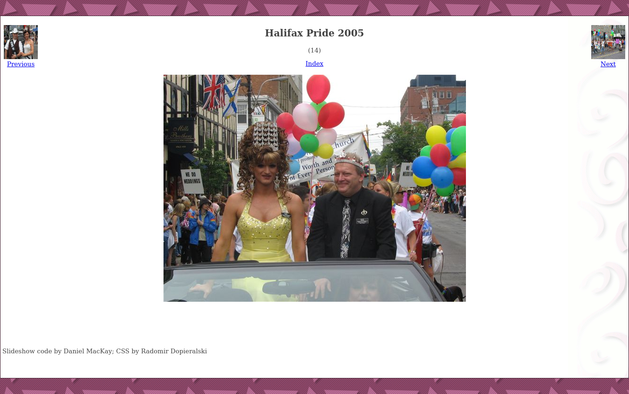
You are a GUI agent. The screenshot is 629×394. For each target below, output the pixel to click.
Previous (20, 64)
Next (608, 64)
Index (315, 63)
